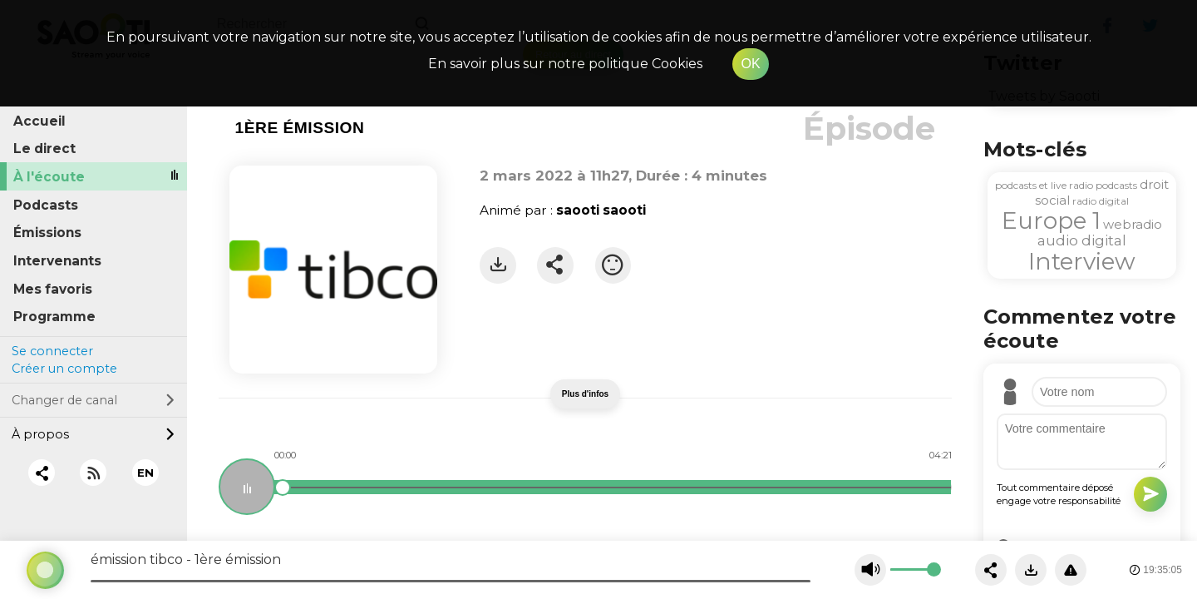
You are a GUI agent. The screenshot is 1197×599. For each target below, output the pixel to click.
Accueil (39, 121)
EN (145, 472)
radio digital (1100, 201)
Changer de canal (93, 400)
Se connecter (52, 351)
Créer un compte (64, 368)
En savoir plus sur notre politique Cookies (565, 64)
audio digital (1081, 240)
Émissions (47, 232)
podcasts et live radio (1044, 185)
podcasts (1116, 185)
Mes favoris (52, 289)
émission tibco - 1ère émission (186, 559)
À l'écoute (49, 177)
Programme (54, 316)
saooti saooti (601, 210)
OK (750, 64)
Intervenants (57, 261)
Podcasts (45, 205)
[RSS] (93, 473)
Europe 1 (1051, 220)
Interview (1081, 261)
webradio (1132, 224)
